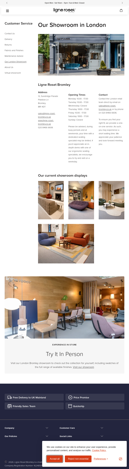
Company (9, 428)
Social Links (66, 436)
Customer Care (67, 428)
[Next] (122, 3)
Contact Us (10, 33)
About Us (9, 67)
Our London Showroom (16, 61)
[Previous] (7, 3)
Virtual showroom (13, 72)
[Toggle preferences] (101, 459)
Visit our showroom (83, 367)
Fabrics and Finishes (14, 50)
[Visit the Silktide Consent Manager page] (120, 459)
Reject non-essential (78, 459)
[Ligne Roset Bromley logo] (64, 10)
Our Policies (11, 436)
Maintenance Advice (14, 55)
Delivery (8, 39)
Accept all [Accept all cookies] (54, 459)
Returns (8, 44)
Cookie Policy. (99, 450)
